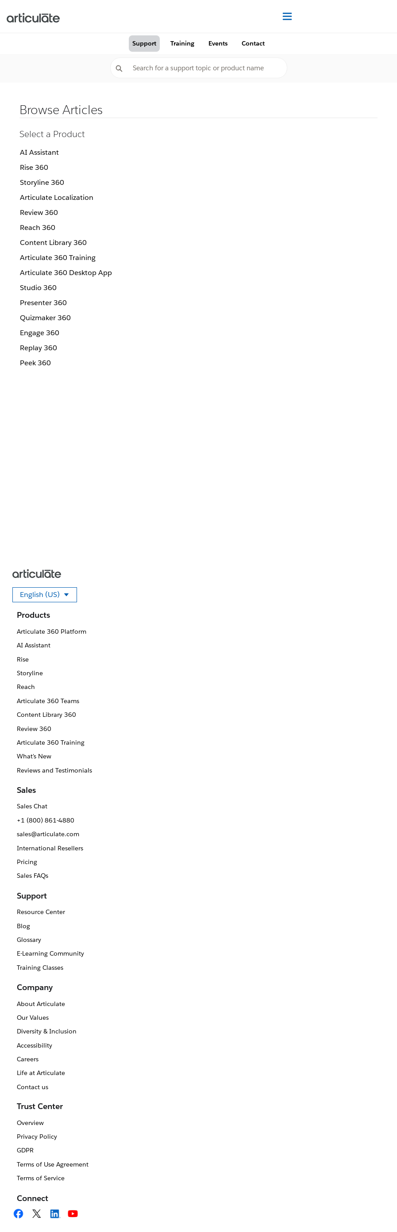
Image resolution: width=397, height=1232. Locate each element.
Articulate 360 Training (58, 257)
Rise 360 (34, 167)
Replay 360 (38, 347)
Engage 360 (39, 332)
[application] (372, 1207)
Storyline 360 (42, 182)
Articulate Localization (56, 197)
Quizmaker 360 (45, 317)
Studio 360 (38, 287)
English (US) (48, 596)
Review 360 (39, 212)
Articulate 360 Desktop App (66, 272)
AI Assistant (39, 152)
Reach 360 (37, 227)
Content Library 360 (53, 242)
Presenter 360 (43, 302)
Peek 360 (35, 362)
